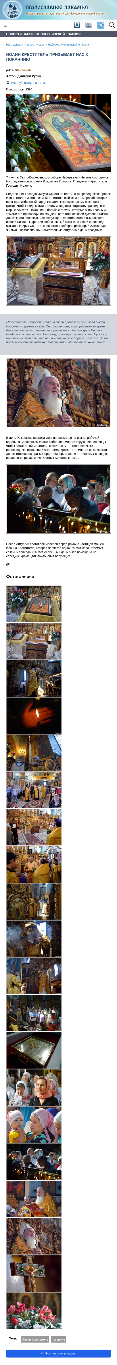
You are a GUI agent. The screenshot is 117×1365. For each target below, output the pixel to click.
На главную (13, 44)
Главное (28, 44)
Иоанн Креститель (35, 1339)
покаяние (58, 1339)
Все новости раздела (58, 1353)
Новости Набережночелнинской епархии (62, 44)
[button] (112, 25)
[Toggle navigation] (5, 25)
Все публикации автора (28, 83)
